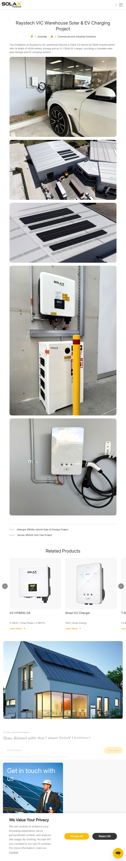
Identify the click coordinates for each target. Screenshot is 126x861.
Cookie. (14, 852)
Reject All (105, 836)
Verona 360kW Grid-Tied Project (31, 535)
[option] (35, 594)
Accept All (76, 836)
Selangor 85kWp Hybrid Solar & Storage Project (39, 529)
